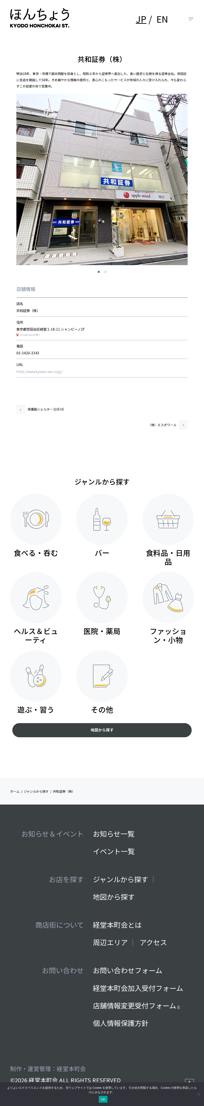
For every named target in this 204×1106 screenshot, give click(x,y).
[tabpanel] (102, 179)
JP (141, 18)
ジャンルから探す (120, 879)
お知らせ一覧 (113, 834)
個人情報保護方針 (121, 1023)
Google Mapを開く (30, 334)
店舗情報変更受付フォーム (136, 1005)
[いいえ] (198, 1094)
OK (103, 1099)
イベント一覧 (114, 851)
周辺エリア (110, 942)
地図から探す (102, 730)
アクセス (153, 942)
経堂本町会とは (117, 925)
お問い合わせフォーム (127, 970)
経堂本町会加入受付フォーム (138, 988)
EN (162, 18)
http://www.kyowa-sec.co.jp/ (39, 371)
